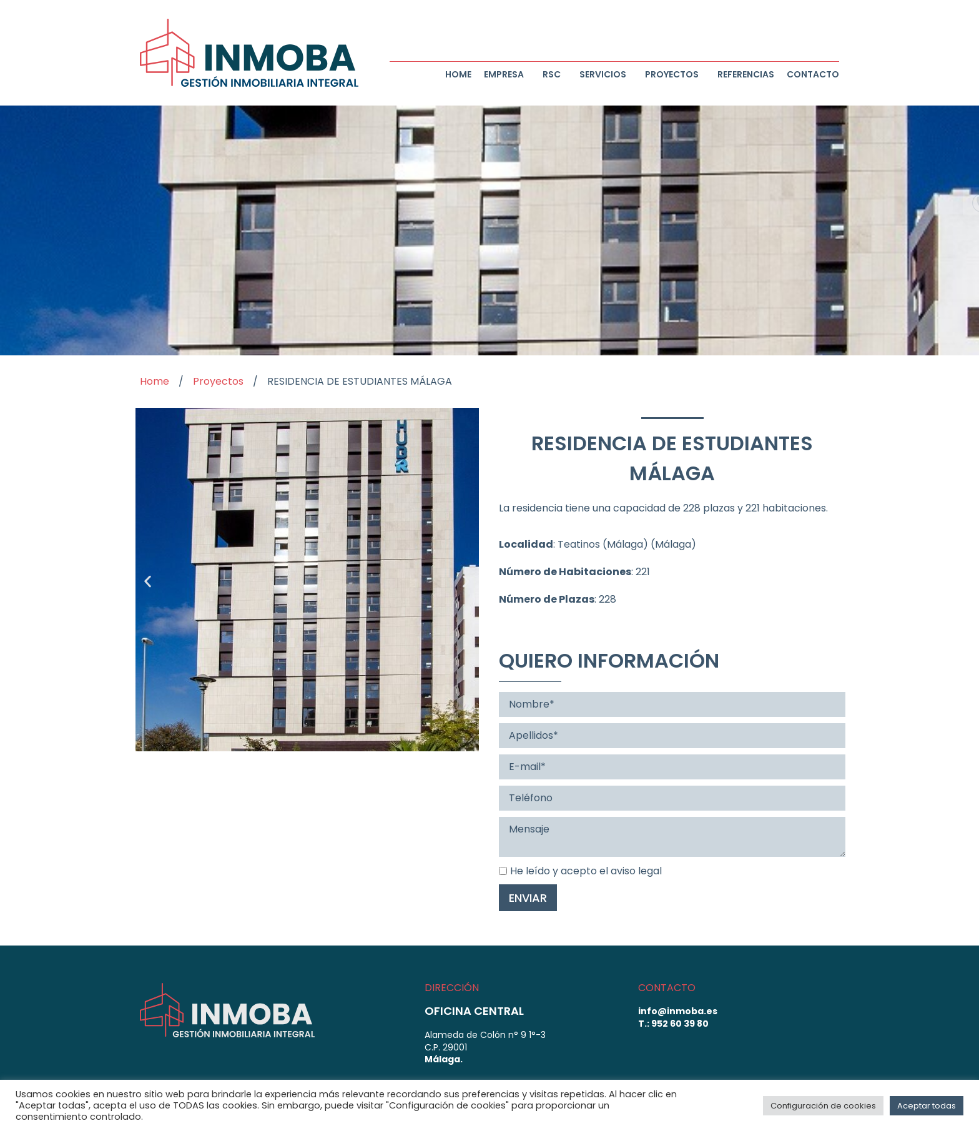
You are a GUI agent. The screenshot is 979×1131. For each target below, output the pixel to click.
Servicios (605, 74)
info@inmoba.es (677, 1011)
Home (458, 74)
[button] (147, 582)
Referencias (745, 74)
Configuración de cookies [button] (823, 1106)
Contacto (813, 74)
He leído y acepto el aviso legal (580, 871)
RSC (555, 74)
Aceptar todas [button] (926, 1106)
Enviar (528, 898)
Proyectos (675, 74)
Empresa (507, 74)
